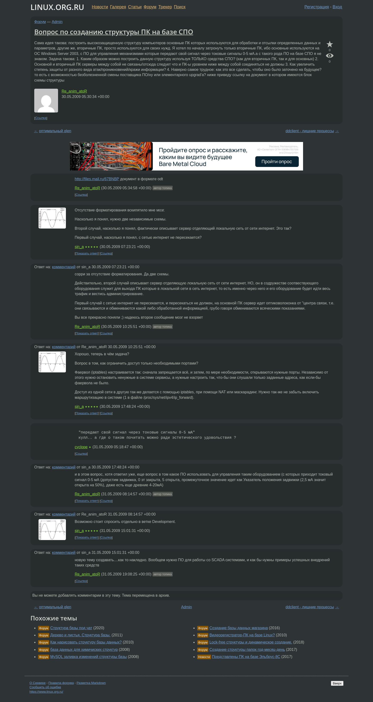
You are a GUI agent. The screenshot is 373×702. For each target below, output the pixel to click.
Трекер (165, 7)
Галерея (118, 7)
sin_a (79, 247)
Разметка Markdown (91, 683)
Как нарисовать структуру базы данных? (86, 642)
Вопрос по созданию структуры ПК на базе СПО (113, 31)
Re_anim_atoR (74, 91)
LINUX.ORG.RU (57, 7)
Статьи (135, 7)
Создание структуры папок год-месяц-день (247, 650)
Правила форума (61, 683)
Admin (57, 22)
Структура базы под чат (71, 628)
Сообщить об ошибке (45, 687)
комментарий (64, 267)
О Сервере (37, 683)
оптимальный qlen (55, 131)
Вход (337, 7)
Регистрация (316, 7)
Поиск (180, 7)
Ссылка (40, 118)
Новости (100, 7)
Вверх (337, 683)
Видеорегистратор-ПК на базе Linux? (242, 635)
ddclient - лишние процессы (309, 131)
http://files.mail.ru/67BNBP (97, 179)
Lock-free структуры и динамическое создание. (250, 642)
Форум (150, 7)
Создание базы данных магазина (238, 628)
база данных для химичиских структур (84, 650)
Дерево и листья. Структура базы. (80, 635)
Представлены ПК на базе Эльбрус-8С (246, 657)
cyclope (81, 447)
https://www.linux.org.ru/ (46, 691)
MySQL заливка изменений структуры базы (88, 657)
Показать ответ (87, 253)
